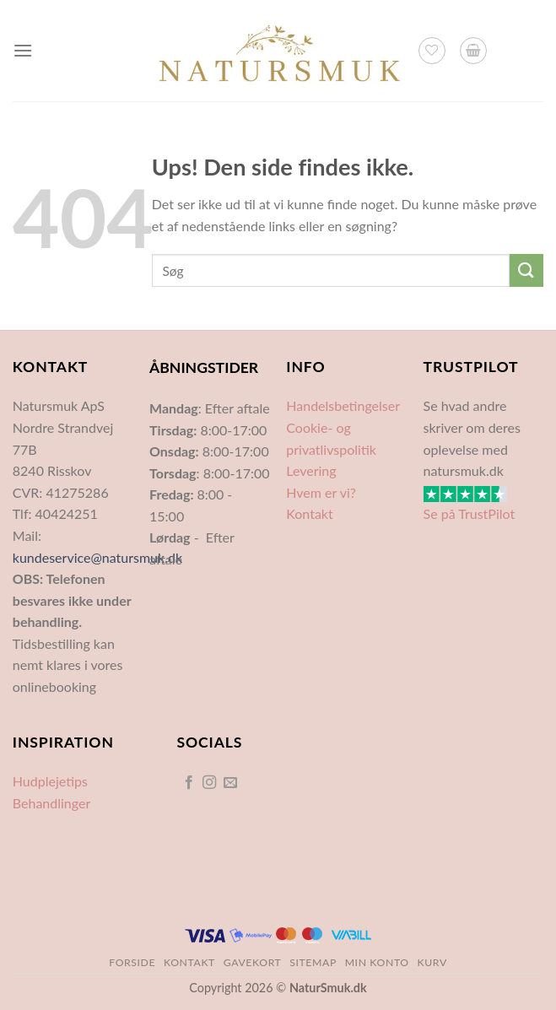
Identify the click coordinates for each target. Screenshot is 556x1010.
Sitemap (313, 962)
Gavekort (253, 962)
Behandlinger (51, 803)
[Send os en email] (230, 783)
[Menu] (23, 50)
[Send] (526, 270)
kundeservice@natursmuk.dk (97, 557)
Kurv (432, 962)
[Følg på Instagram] (209, 783)
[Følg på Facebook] (189, 783)
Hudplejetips (50, 781)
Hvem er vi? (321, 492)
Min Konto (377, 962)
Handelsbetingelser (343, 405)
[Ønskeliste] (431, 50)
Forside (132, 962)
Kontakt (309, 513)
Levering (311, 470)
